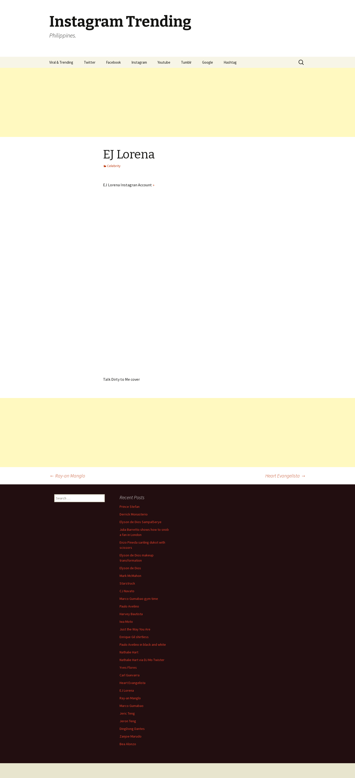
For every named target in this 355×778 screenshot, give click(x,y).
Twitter (89, 62)
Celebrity (114, 166)
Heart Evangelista (285, 476)
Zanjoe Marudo (131, 736)
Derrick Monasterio (134, 514)
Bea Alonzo (128, 744)
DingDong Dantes (132, 728)
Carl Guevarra (130, 675)
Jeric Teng (127, 713)
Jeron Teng (128, 721)
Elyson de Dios (130, 568)
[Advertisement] (148, 102)
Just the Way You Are (135, 629)
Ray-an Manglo (67, 476)
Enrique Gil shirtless (134, 637)
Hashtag (230, 62)
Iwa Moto (126, 621)
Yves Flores (128, 667)
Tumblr (186, 62)
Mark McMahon (130, 575)
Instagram (139, 62)
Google (207, 62)
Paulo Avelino (129, 606)
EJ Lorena (127, 690)
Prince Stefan (130, 506)
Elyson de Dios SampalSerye (140, 522)
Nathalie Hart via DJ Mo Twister (142, 660)
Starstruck (127, 583)
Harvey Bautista (131, 614)
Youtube (164, 62)
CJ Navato (127, 591)
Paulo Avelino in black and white (143, 644)
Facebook (113, 62)
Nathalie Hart (129, 652)
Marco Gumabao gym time (139, 598)
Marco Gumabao (131, 705)
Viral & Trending (61, 62)
